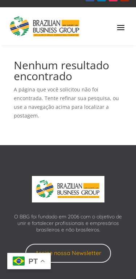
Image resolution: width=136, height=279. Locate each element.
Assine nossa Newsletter (68, 253)
